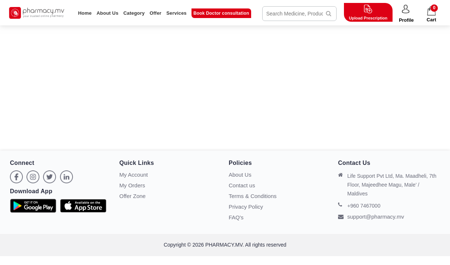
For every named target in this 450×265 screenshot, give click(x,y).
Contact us (242, 185)
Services (176, 13)
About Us (107, 13)
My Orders (132, 185)
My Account (133, 175)
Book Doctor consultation (221, 13)
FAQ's (236, 217)
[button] (407, 14)
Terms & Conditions (253, 196)
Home (85, 13)
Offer (155, 13)
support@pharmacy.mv (371, 216)
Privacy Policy (246, 207)
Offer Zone (132, 196)
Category (134, 13)
